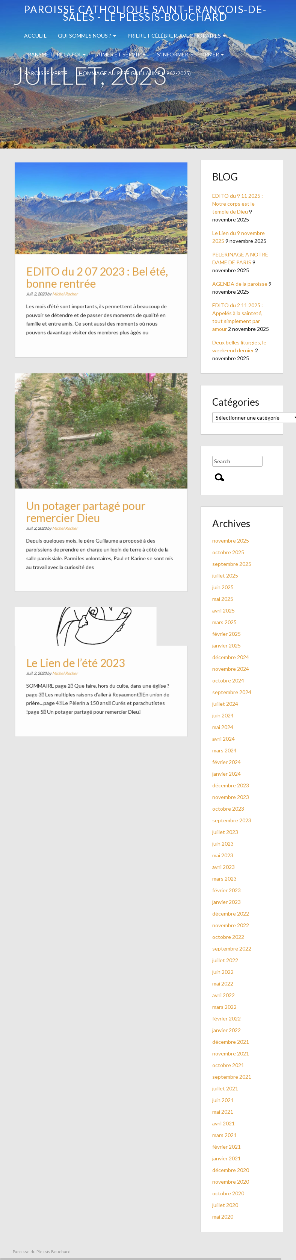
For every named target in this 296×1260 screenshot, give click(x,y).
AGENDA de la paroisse (239, 284)
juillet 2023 (225, 832)
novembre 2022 (230, 925)
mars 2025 (224, 622)
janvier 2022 (226, 1030)
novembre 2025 (230, 540)
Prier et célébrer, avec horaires (176, 35)
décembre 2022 (230, 913)
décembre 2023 (230, 785)
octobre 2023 (228, 808)
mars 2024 (224, 750)
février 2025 (226, 634)
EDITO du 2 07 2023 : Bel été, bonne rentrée (97, 276)
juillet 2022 (225, 960)
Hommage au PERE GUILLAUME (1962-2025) (135, 73)
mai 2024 (222, 727)
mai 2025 (222, 599)
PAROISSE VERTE (46, 73)
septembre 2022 (231, 948)
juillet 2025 (225, 575)
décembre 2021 (230, 1042)
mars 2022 (224, 1007)
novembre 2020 (230, 1181)
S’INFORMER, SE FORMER (190, 54)
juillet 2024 (225, 704)
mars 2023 (224, 878)
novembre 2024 (230, 669)
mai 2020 (222, 1216)
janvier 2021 (226, 1158)
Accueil (35, 35)
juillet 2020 (225, 1205)
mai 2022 (222, 983)
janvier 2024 (226, 773)
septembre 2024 (231, 692)
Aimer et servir (121, 54)
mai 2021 (222, 1111)
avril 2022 (223, 995)
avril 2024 (223, 738)
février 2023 (226, 890)
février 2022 (226, 1018)
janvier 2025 (226, 645)
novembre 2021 (230, 1053)
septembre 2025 (231, 564)
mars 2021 (224, 1135)
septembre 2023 (231, 820)
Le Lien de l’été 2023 (77, 664)
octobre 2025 (228, 552)
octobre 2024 (228, 680)
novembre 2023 (230, 797)
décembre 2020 (230, 1170)
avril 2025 (223, 610)
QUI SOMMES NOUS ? (87, 35)
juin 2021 (223, 1100)
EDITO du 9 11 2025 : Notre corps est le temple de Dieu (237, 204)
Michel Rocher (67, 292)
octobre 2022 (228, 937)
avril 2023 (223, 867)
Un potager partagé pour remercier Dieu (87, 510)
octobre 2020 (228, 1193)
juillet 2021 (225, 1088)
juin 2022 (223, 972)
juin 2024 (223, 715)
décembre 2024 (230, 657)
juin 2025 (223, 587)
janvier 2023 (226, 902)
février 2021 (226, 1146)
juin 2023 (223, 843)
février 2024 (226, 762)
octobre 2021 (228, 1065)
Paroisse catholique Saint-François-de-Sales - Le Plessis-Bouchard (145, 13)
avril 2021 (223, 1123)
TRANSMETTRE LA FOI (55, 54)
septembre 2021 (231, 1077)
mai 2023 (222, 855)
